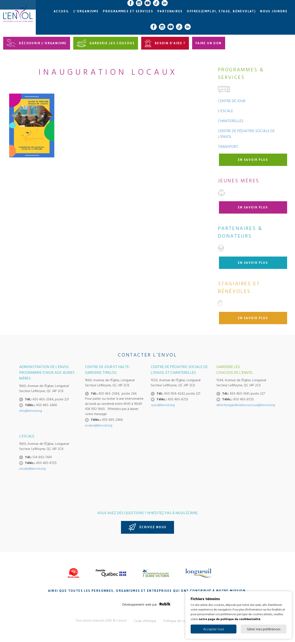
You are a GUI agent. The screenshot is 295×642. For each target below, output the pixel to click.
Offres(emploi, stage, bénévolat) (221, 11)
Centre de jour (231, 101)
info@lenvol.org (30, 410)
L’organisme (86, 11)
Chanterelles (230, 121)
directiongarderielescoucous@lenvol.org (245, 404)
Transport (228, 146)
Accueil (61, 11)
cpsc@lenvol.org (163, 404)
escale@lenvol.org (32, 468)
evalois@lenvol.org (98, 425)
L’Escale (225, 111)
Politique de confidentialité (183, 620)
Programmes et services (128, 11)
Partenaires (170, 11)
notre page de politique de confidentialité (229, 618)
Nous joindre (274, 11)
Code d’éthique (145, 620)
